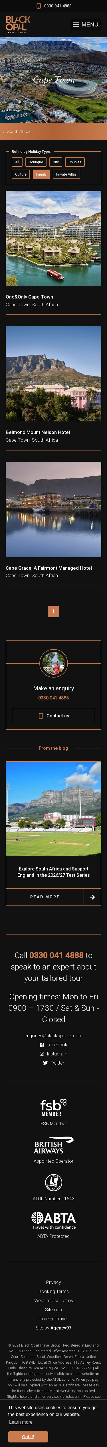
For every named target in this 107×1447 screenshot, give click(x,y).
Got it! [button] (28, 1436)
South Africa (19, 131)
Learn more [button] (21, 1422)
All (17, 162)
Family (41, 174)
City (56, 162)
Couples (74, 162)
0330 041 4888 (53, 698)
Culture (21, 174)
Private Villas (66, 174)
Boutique (36, 162)
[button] (85, 24)
